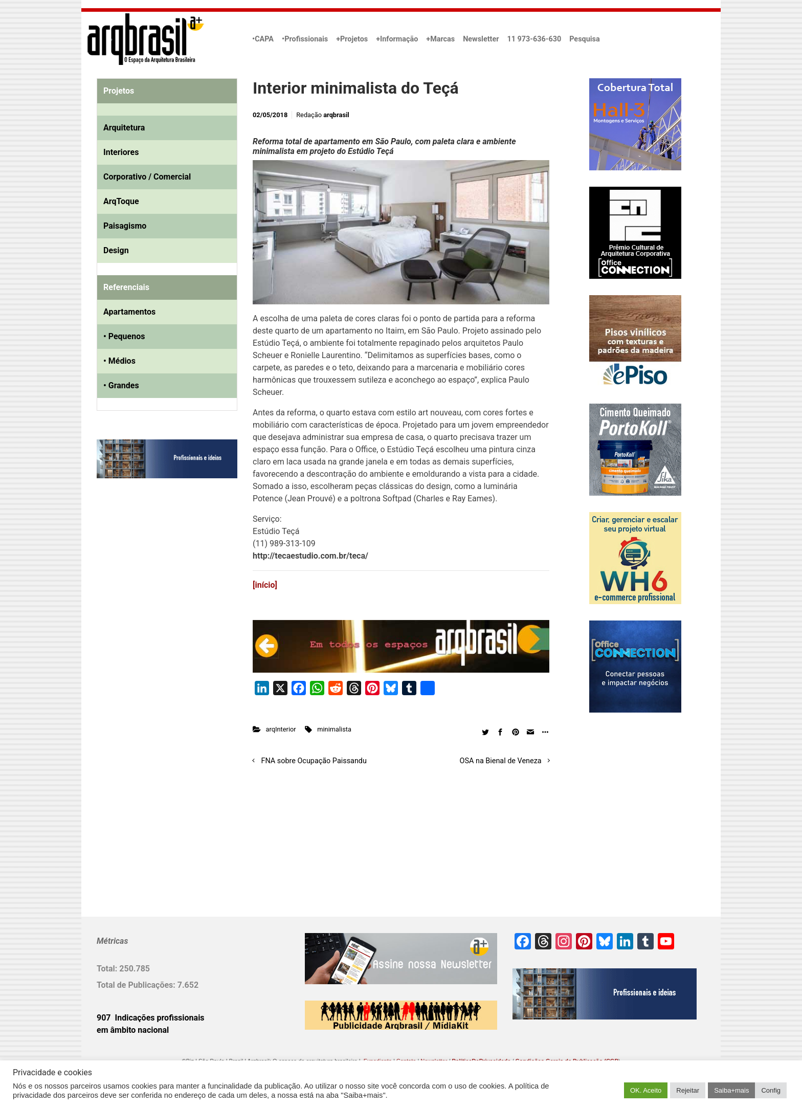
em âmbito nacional (133, 1030)
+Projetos (352, 39)
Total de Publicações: (137, 985)
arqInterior (281, 729)
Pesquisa (584, 39)
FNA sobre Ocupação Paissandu (314, 761)
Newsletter (481, 39)
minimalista (334, 729)
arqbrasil (336, 115)
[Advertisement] (161, 590)
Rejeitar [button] (687, 1090)
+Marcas (440, 39)
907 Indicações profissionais (151, 1018)
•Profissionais (305, 39)
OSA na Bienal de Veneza (501, 761)
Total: (108, 968)
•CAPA (263, 39)
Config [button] (771, 1090)
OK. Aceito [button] (645, 1090)
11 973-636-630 (534, 39)
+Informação (397, 39)
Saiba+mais (731, 1090)
